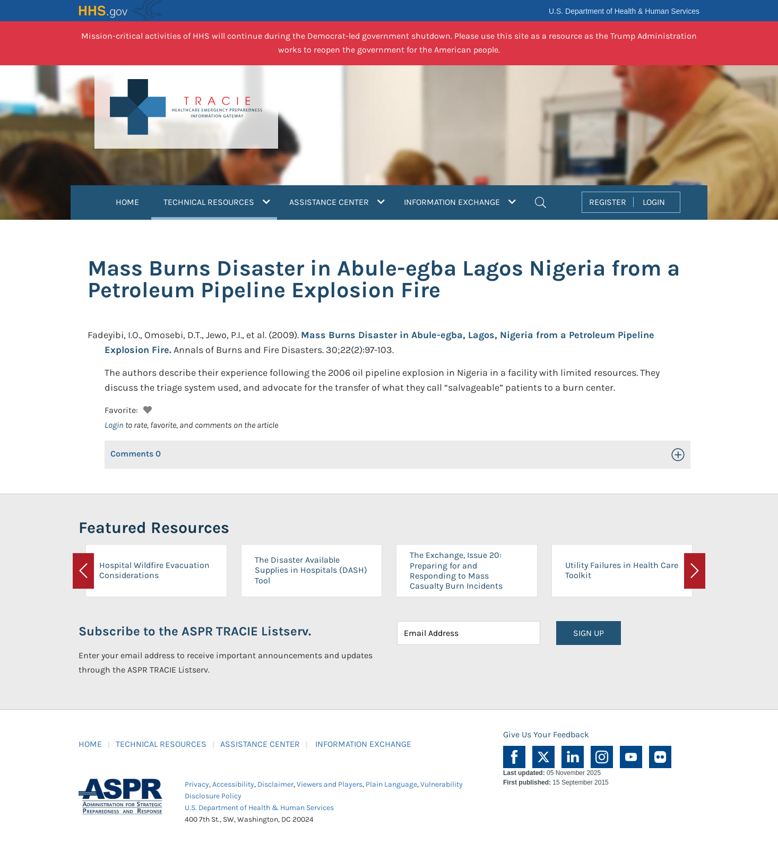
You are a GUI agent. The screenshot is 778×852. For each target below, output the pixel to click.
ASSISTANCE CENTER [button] (337, 202)
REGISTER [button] (607, 202)
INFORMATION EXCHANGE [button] (460, 202)
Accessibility (233, 784)
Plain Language (391, 784)
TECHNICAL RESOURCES (161, 744)
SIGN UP (588, 633)
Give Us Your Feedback (546, 734)
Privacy (197, 784)
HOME (127, 202)
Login (114, 425)
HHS (121, 10)
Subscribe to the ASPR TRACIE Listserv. (195, 631)
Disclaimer (275, 784)
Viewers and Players (329, 784)
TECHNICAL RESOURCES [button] (220, 200)
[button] (540, 201)
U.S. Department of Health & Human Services (624, 11)
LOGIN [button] (654, 202)
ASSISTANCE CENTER (260, 744)
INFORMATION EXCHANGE (363, 744)
